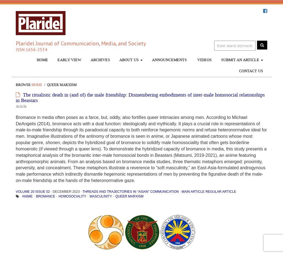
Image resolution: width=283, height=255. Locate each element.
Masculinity (101, 196)
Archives (100, 60)
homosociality (72, 196)
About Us (131, 60)
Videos (204, 60)
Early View (69, 60)
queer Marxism (129, 196)
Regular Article (220, 192)
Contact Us (251, 71)
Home (42, 60)
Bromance (45, 196)
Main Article (193, 192)
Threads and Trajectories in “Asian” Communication (130, 192)
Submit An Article (242, 60)
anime (27, 196)
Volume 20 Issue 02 (33, 192)
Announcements (169, 60)
